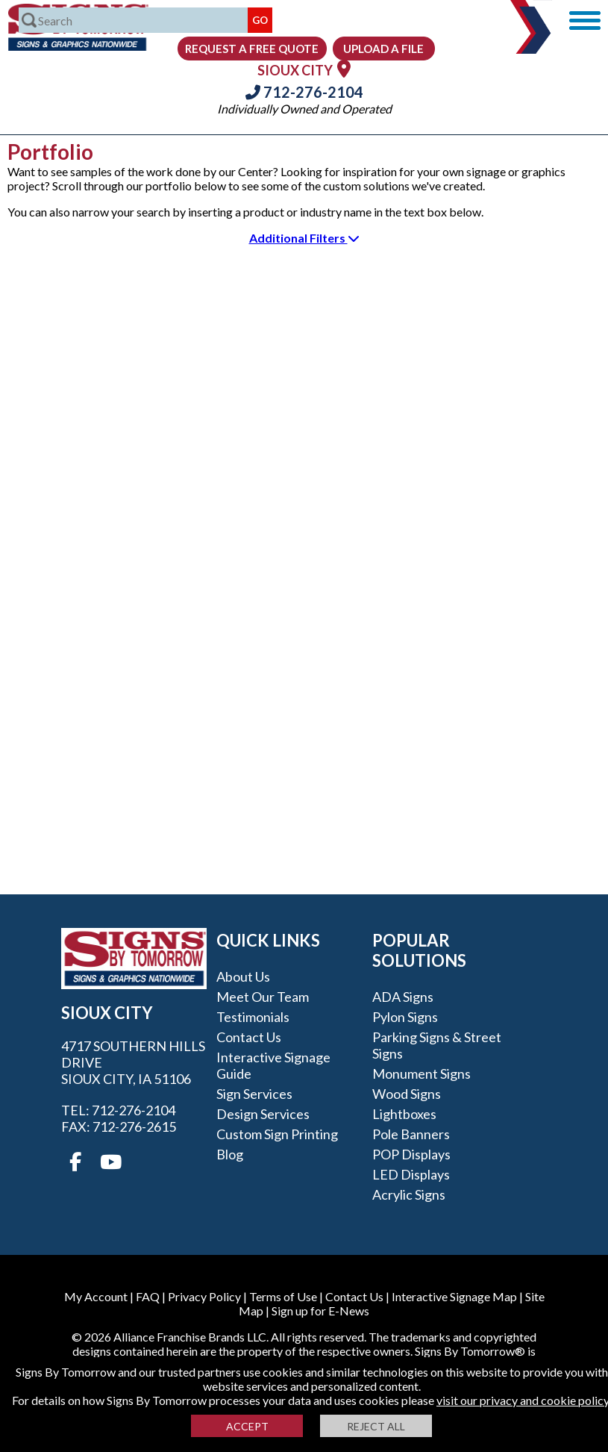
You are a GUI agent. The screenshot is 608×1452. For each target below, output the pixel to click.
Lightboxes (404, 1114)
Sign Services (254, 1093)
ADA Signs (402, 996)
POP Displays (411, 1154)
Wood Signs (406, 1093)
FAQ (148, 1296)
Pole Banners (411, 1134)
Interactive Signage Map (454, 1296)
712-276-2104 (304, 92)
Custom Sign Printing (277, 1134)
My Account (96, 1296)
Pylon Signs (405, 1017)
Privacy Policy (204, 1296)
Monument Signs (421, 1073)
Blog (229, 1154)
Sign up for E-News (320, 1310)
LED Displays (411, 1174)
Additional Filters (304, 238)
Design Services (263, 1114)
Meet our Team (262, 996)
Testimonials (252, 1017)
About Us (243, 976)
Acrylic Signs (408, 1194)
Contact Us (248, 1037)
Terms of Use (283, 1296)
